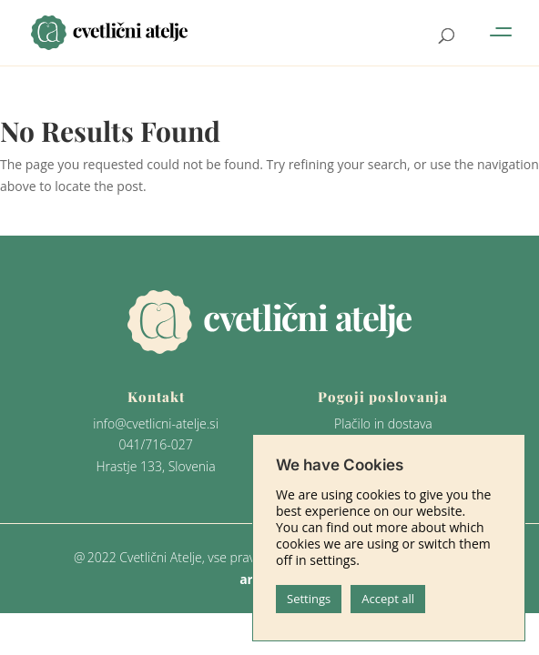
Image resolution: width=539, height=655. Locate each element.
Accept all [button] (387, 598)
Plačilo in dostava (383, 423)
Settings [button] (309, 598)
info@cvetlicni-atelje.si (155, 423)
